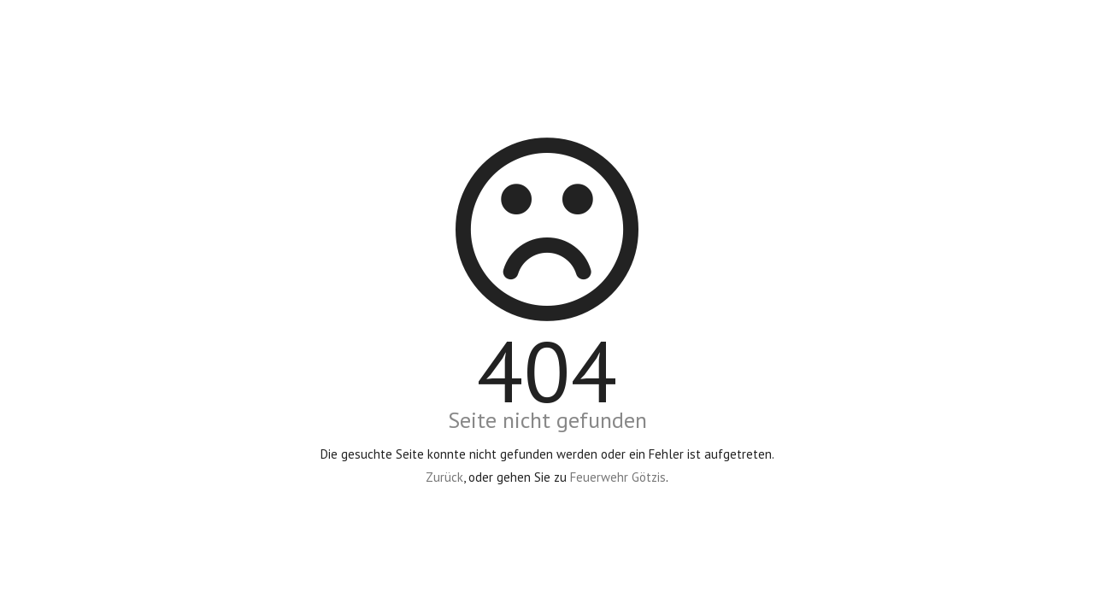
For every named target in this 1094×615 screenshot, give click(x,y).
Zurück (444, 477)
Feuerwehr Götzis (618, 477)
